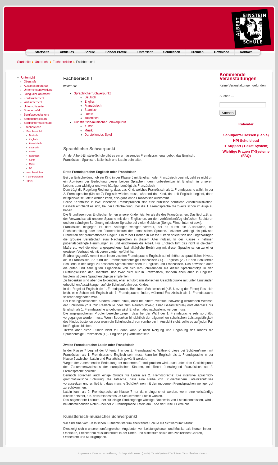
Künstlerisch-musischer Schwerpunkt (100, 122)
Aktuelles (67, 52)
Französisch (35, 143)
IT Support (232, 146)
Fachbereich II (34, 172)
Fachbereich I (34, 131)
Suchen (228, 113)
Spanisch (34, 147)
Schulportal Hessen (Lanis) (246, 135)
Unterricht (145, 52)
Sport (29, 180)
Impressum (84, 453)
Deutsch (33, 135)
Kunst (32, 159)
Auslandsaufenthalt (36, 85)
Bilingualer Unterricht (37, 93)
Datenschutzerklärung (104, 453)
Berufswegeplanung (36, 114)
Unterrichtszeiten (34, 106)
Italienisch (34, 155)
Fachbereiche (32, 127)
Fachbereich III (34, 176)
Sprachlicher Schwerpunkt (92, 93)
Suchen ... (227, 96)
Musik (32, 164)
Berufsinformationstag (38, 122)
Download (221, 52)
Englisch (33, 139)
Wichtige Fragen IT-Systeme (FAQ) (246, 153)
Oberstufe (30, 81)
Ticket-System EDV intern (166, 453)
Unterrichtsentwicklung (38, 89)
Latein (32, 151)
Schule (89, 52)
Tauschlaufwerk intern (194, 453)
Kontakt (246, 52)
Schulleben (171, 52)
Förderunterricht (34, 98)
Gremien (197, 52)
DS (30, 168)
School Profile (116, 52)
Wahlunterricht (33, 102)
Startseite (42, 52)
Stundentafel (32, 110)
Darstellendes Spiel (98, 134)
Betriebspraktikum (35, 118)
